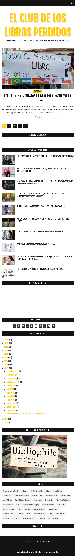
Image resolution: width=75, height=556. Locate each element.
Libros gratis (38, 500)
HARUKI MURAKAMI (40, 514)
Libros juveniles (53, 509)
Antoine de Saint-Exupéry (31, 505)
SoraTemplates (29, 552)
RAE (41, 496)
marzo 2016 (11, 403)
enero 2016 (11, 410)
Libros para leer (8, 514)
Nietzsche (16, 518)
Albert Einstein (8, 505)
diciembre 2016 (13, 371)
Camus (20, 509)
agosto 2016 (11, 386)
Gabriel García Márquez (22, 500)
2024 (6, 340)
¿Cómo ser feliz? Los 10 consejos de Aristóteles (36, 244)
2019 (6, 357)
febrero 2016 (12, 407)
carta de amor (53, 518)
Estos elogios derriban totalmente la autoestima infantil (40, 231)
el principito (49, 500)
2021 (6, 350)
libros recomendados (22, 496)
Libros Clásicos (60, 514)
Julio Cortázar (65, 496)
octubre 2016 (12, 378)
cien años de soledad (63, 500)
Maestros (20, 514)
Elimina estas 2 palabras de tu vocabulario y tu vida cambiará (41, 206)
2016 (6, 368)
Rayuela (28, 514)
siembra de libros (8, 509)
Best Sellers (58, 491)
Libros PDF (6, 518)
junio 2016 (11, 393)
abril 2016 (11, 400)
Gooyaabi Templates (52, 552)
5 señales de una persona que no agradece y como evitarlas (40, 269)
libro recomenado (52, 496)
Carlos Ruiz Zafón (48, 505)
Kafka (50, 514)
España (27, 509)
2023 (6, 343)
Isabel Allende (7, 500)
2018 (6, 361)
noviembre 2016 (13, 375)
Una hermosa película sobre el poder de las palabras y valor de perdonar (45, 156)
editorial (37, 91)
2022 (6, 347)
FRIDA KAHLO (61, 505)
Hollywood (25, 491)
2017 (6, 365)
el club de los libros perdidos (40, 491)
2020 (6, 354)
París (17, 505)
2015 (6, 419)
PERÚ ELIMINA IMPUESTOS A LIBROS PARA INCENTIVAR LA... (26, 414)
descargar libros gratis (11, 491)
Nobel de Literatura (29, 518)
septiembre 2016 (13, 382)
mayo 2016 (11, 396)
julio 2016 (10, 389)
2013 (6, 423)
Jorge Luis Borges (39, 509)
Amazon (34, 496)
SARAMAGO (42, 518)
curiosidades (7, 496)
